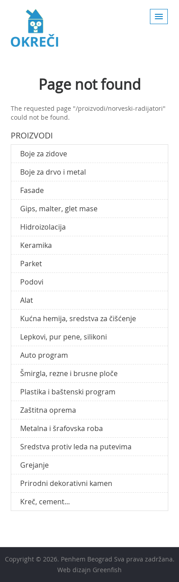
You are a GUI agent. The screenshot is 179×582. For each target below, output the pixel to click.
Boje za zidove (43, 154)
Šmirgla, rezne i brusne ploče (69, 373)
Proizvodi (32, 135)
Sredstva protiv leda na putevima (76, 447)
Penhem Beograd (86, 559)
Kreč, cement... (45, 502)
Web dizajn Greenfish (89, 569)
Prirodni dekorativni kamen (66, 483)
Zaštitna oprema (48, 410)
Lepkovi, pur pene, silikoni (63, 337)
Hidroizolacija (43, 227)
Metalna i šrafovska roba (61, 428)
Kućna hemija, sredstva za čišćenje (78, 318)
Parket (31, 263)
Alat (26, 300)
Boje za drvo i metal (53, 172)
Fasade (32, 190)
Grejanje (34, 465)
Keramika (36, 245)
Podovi (31, 282)
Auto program (44, 355)
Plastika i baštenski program (67, 392)
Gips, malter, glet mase (59, 209)
